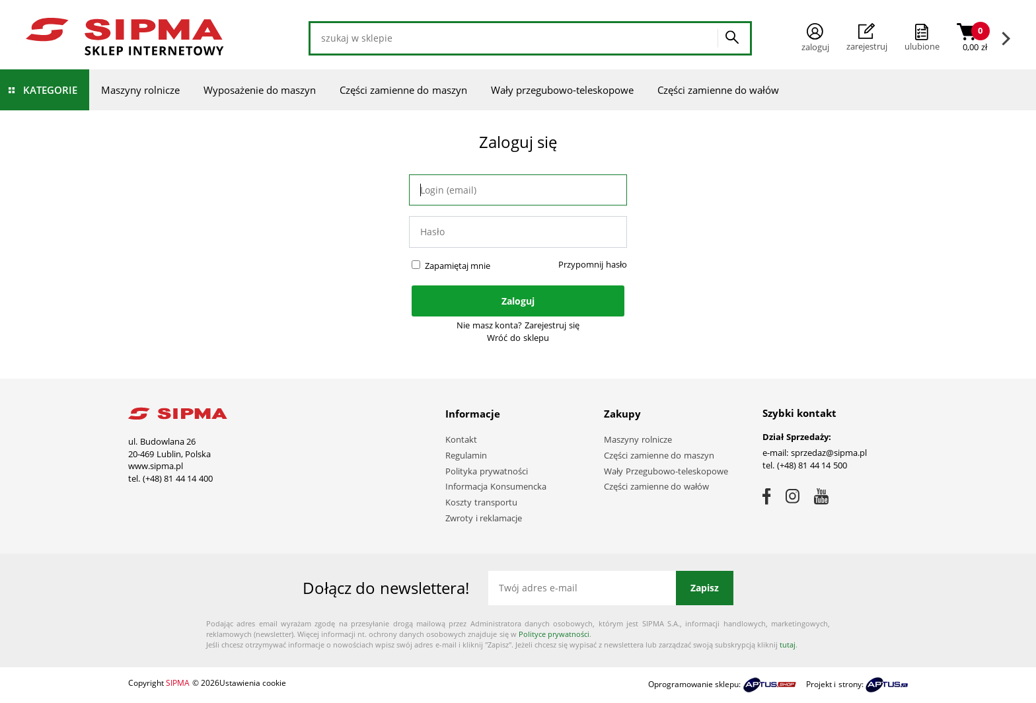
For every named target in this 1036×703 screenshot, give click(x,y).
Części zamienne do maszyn (403, 89)
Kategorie (50, 89)
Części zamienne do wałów (718, 89)
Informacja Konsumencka (495, 486)
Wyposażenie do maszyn (260, 89)
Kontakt (461, 439)
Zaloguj (815, 38)
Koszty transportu (481, 502)
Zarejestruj (866, 37)
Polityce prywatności (554, 634)
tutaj (788, 644)
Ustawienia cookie (252, 682)
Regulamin (466, 455)
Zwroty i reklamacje (483, 518)
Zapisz (704, 587)
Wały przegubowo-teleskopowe (562, 89)
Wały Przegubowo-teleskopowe (666, 471)
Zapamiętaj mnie (458, 266)
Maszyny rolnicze (140, 89)
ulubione (922, 46)
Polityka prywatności (486, 471)
